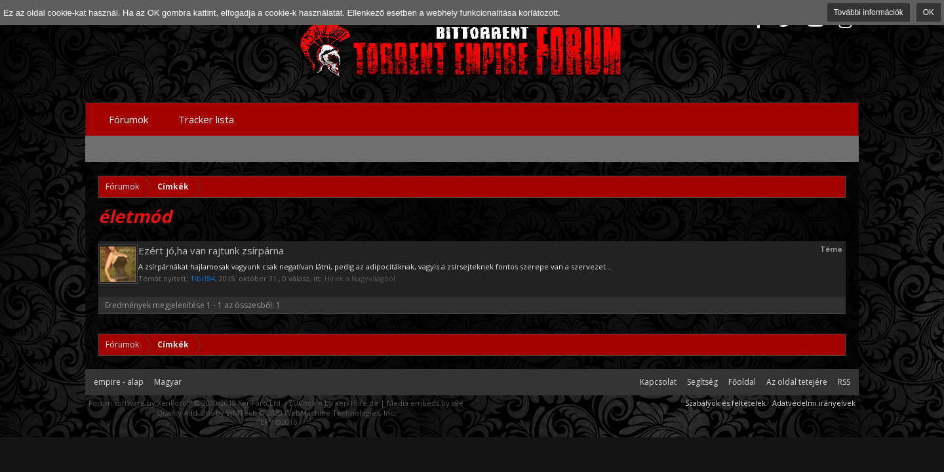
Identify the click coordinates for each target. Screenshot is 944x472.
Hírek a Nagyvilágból (359, 278)
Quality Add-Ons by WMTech (276, 413)
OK (928, 12)
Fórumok (128, 119)
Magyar (168, 381)
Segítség (702, 381)
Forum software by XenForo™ (185, 403)
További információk (868, 12)
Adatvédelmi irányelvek (814, 403)
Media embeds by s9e (425, 403)
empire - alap (119, 381)
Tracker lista (206, 119)
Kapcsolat (658, 381)
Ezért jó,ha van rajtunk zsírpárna (211, 250)
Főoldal (742, 381)
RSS (844, 381)
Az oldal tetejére (796, 381)
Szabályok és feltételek (725, 403)
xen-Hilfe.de (356, 403)
